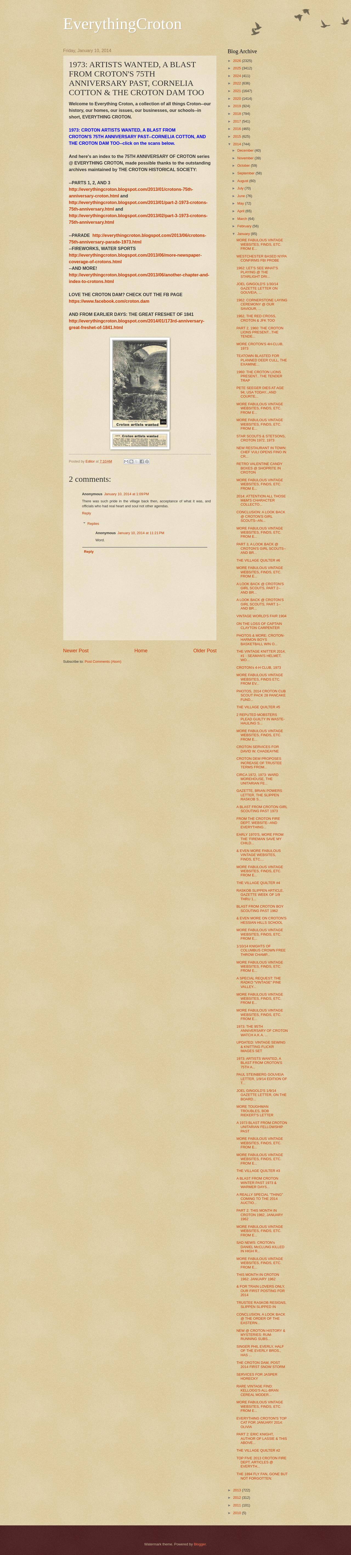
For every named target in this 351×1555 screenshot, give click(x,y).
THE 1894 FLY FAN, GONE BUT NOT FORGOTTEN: (262, 1476)
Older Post (205, 650)
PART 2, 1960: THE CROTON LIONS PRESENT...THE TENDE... (259, 332)
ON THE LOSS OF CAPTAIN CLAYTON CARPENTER (259, 626)
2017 (237, 121)
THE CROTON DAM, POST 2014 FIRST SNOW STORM (260, 1365)
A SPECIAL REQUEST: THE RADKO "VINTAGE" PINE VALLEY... (258, 982)
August (243, 181)
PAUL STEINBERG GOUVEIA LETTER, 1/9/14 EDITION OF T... (261, 1078)
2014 (237, 144)
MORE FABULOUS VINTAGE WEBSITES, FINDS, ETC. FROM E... (259, 244)
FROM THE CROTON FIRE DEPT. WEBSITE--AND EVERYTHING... (258, 823)
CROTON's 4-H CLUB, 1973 (258, 667)
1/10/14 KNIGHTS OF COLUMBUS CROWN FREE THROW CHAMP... (261, 950)
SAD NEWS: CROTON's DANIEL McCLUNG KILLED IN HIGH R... (260, 1246)
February (244, 226)
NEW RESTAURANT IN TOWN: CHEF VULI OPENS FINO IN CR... (261, 452)
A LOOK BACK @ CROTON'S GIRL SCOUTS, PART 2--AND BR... (260, 588)
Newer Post (76, 650)
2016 (237, 129)
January (244, 234)
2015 (237, 136)
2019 (237, 106)
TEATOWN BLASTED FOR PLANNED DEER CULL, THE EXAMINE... (261, 360)
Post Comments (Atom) (103, 661)
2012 (237, 1497)
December (245, 150)
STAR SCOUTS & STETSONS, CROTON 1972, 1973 (260, 438)
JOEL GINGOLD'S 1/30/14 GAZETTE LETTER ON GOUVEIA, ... (257, 288)
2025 (237, 68)
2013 (237, 1490)
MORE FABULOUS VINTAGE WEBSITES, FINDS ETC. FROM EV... (259, 679)
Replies (93, 524)
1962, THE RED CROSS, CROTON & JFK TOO (256, 318)
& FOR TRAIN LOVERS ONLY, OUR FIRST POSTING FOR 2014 (260, 1290)
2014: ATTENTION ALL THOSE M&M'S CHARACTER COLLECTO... (261, 500)
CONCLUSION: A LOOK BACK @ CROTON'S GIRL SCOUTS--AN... (260, 516)
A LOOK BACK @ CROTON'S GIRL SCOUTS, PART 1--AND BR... (260, 604)
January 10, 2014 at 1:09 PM (126, 494)
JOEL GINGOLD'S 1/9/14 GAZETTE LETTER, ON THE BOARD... (261, 1095)
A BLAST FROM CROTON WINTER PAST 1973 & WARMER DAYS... (257, 1182)
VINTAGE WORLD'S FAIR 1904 (261, 616)
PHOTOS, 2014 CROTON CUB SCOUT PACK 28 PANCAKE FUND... (261, 695)
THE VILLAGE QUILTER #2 (258, 1450)
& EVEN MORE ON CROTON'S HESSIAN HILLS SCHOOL (261, 920)
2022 (237, 83)
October (244, 165)
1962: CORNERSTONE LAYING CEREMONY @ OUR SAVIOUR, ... (261, 304)
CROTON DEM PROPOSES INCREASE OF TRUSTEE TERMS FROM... (259, 763)
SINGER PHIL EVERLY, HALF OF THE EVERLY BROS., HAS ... (260, 1350)
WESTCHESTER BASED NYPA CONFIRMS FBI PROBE (261, 258)
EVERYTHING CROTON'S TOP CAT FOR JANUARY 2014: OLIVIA (261, 1422)
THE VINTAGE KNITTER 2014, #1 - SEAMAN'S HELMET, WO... (260, 655)
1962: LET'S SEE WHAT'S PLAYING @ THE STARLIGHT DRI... (257, 272)
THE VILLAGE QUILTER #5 (258, 707)
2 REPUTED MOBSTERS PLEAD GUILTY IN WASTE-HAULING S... (260, 719)
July (240, 188)
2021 (237, 91)
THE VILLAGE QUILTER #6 (258, 560)
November (245, 158)
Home (141, 650)
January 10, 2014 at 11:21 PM (140, 533)
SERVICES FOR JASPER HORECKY (256, 1376)
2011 (237, 1505)
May (241, 203)
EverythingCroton (122, 24)
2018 (237, 114)
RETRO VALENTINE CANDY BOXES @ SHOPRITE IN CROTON (259, 468)
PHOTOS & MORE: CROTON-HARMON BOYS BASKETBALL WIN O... (260, 639)
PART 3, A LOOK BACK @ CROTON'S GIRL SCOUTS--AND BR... (261, 548)
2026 (237, 61)
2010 (237, 1513)
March (242, 219)
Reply (86, 513)
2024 (237, 76)
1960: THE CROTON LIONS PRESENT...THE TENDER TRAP (259, 376)
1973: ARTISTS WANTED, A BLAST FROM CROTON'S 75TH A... (259, 1063)
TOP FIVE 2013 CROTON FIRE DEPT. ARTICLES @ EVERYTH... (261, 1462)
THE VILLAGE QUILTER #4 (258, 883)
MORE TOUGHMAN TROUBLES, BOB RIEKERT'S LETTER (254, 1110)
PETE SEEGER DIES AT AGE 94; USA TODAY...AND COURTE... (260, 392)
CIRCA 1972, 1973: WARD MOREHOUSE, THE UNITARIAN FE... (257, 779)
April (241, 211)
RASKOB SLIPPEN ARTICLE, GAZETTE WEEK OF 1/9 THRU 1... (260, 894)
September (246, 173)
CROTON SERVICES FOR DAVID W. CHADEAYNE (257, 749)
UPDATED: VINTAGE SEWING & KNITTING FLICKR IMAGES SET (260, 1046)
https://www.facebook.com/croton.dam (109, 301)
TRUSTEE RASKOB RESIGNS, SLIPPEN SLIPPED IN (261, 1305)
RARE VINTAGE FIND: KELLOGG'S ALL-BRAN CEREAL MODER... (257, 1390)
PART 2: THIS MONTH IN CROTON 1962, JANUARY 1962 (259, 1214)
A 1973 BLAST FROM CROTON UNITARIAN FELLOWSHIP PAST (261, 1127)
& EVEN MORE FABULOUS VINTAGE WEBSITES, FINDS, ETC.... (258, 855)
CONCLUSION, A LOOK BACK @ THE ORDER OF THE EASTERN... (260, 1318)
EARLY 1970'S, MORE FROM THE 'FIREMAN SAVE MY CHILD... (260, 838)
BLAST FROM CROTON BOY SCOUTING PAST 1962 (260, 908)
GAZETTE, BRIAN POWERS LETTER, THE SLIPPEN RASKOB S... (259, 795)
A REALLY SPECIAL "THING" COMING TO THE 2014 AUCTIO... (259, 1199)
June (241, 196)
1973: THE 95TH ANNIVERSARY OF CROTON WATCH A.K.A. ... (262, 1030)
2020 (237, 99)
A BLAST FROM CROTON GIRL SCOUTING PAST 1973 (261, 809)
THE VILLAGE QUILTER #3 (258, 1171)
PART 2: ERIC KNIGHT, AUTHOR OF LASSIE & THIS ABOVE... (261, 1438)
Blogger (200, 1544)
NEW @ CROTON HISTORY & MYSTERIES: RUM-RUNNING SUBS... (260, 1335)
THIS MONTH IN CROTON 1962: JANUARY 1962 (257, 1277)
